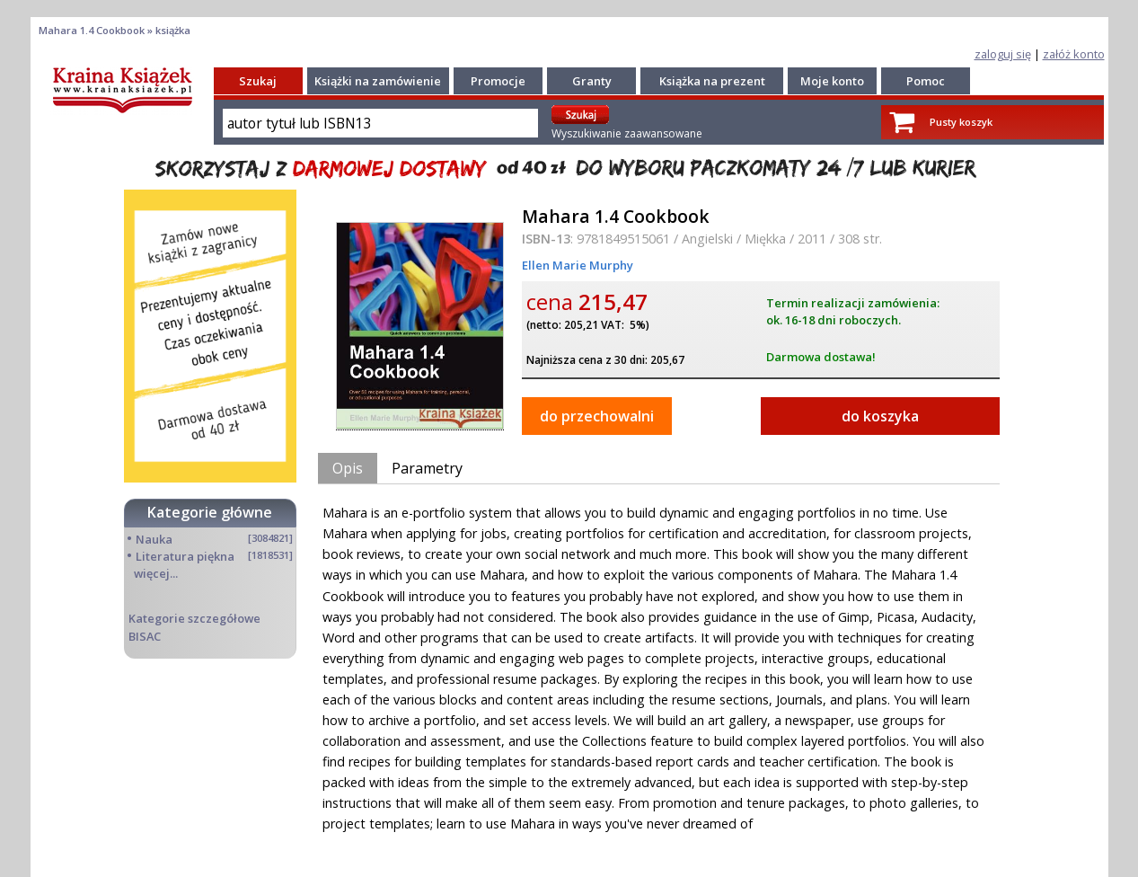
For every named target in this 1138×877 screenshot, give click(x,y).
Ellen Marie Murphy (577, 265)
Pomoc (925, 81)
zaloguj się (1003, 54)
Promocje (498, 81)
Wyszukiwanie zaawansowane (626, 133)
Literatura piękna (185, 556)
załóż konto (1074, 54)
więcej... (156, 573)
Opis (347, 468)
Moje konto (832, 81)
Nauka (154, 539)
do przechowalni (597, 416)
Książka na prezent (712, 81)
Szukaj (258, 81)
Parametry (427, 468)
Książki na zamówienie (377, 81)
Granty (592, 81)
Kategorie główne (209, 512)
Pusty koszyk (961, 121)
